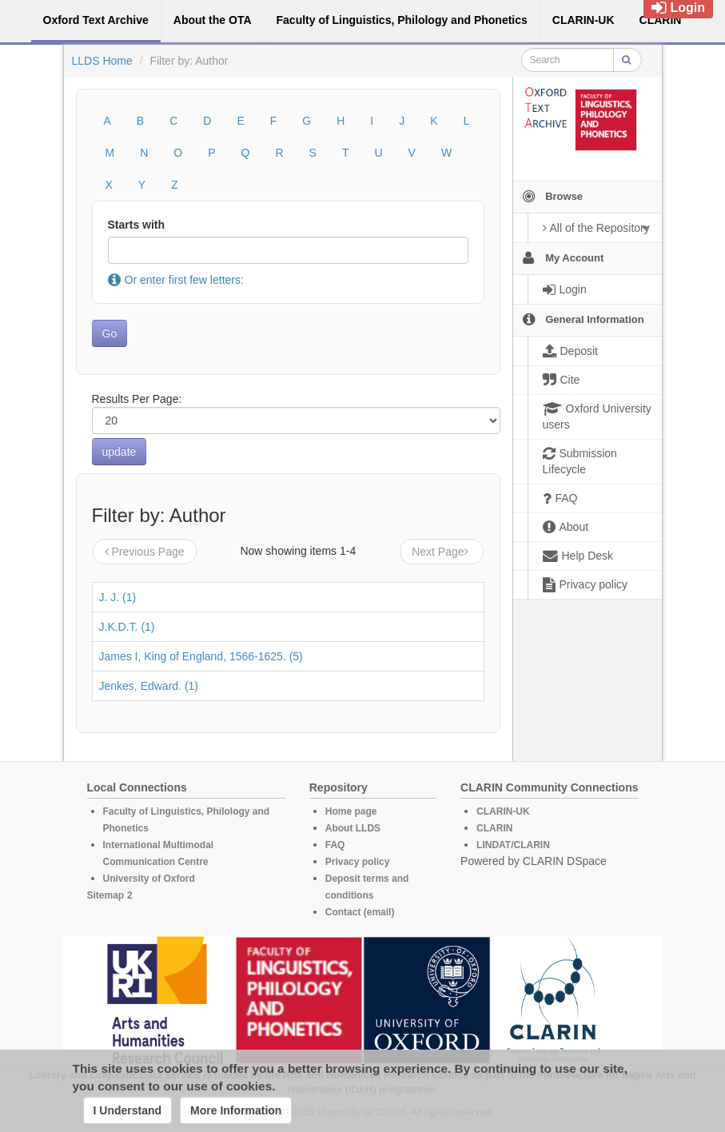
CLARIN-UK (503, 811)
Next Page (441, 551)
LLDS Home (102, 60)
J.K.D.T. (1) (127, 626)
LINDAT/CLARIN (513, 845)
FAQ (335, 845)
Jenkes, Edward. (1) (149, 686)
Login (678, 7)
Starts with (136, 224)
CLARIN (494, 828)
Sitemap (106, 895)
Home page (351, 811)
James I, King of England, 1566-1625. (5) (201, 656)
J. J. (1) (118, 597)
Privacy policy (357, 861)
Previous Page (145, 551)
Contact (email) (360, 912)
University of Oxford (149, 878)
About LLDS (352, 828)
